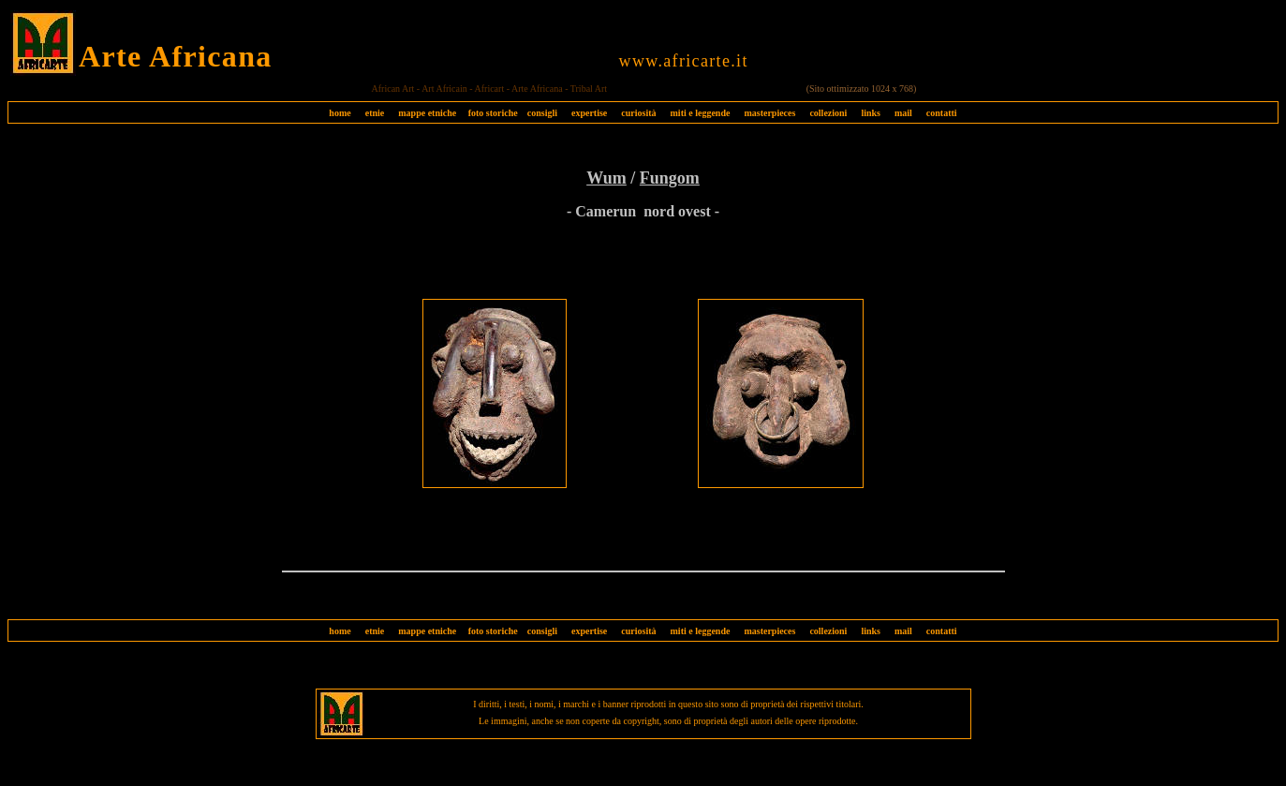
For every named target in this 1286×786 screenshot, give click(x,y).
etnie (370, 113)
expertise (589, 113)
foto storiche (493, 113)
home (339, 113)
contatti (941, 113)
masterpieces (769, 113)
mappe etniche (427, 113)
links (870, 113)
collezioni (828, 113)
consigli (542, 113)
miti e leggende (701, 113)
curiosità (638, 113)
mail (903, 113)
